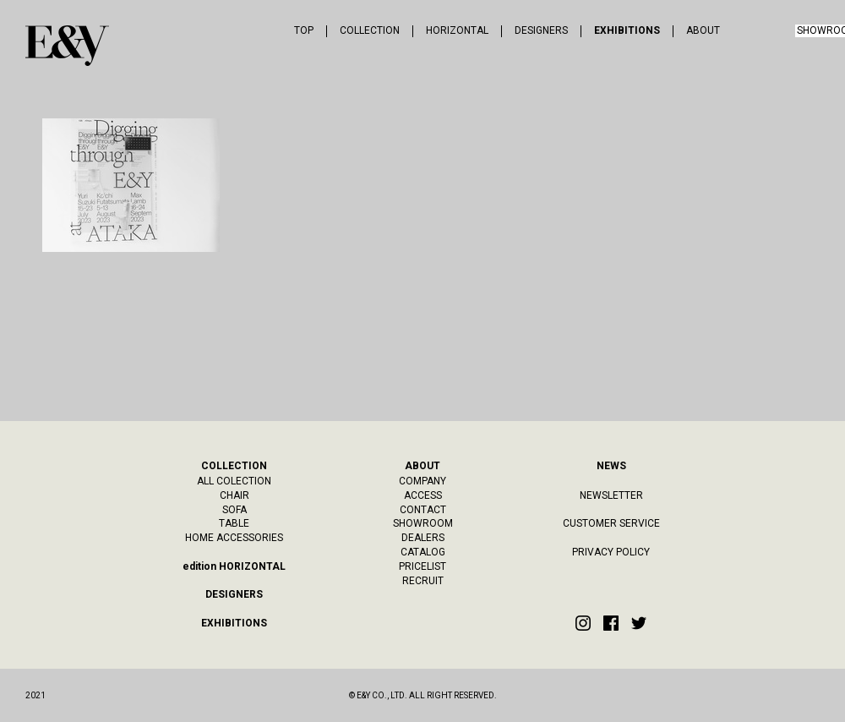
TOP (303, 30)
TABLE (234, 523)
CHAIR (234, 495)
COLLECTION (370, 30)
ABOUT (703, 30)
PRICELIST (422, 566)
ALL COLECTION (234, 481)
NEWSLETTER (611, 495)
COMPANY (422, 481)
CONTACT (423, 510)
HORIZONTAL (457, 30)
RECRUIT (423, 581)
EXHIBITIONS (627, 30)
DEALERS (422, 538)
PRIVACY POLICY (611, 552)
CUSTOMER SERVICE (611, 523)
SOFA (234, 510)
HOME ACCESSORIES (234, 538)
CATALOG (423, 552)
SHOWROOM (423, 523)
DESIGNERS (541, 30)
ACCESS (423, 495)
